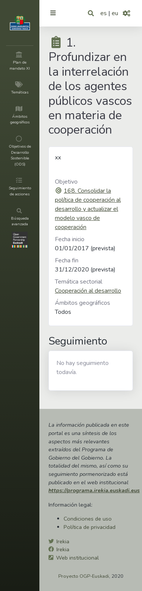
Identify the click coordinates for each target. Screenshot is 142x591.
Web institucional (77, 557)
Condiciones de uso (88, 518)
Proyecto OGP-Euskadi (83, 576)
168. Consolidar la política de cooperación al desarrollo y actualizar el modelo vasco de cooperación (88, 209)
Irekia (62, 541)
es (103, 13)
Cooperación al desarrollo (88, 291)
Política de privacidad (89, 527)
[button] (91, 13)
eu (115, 13)
